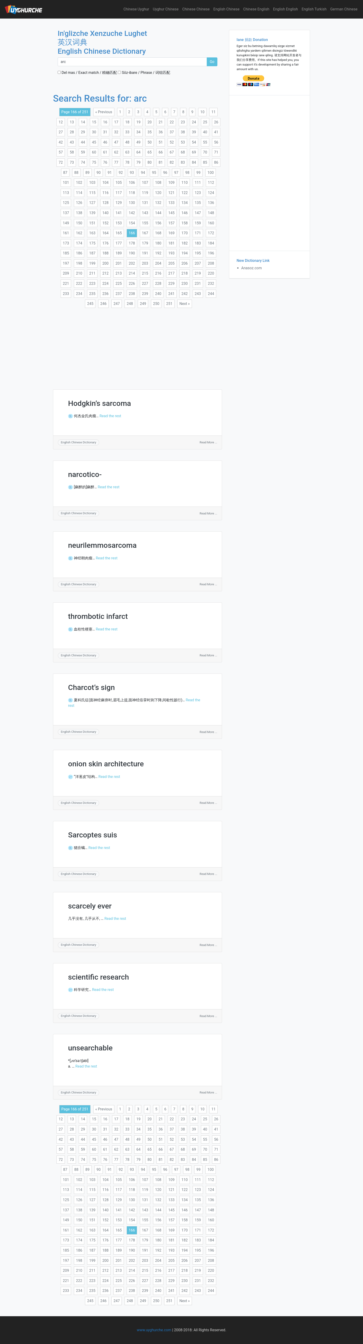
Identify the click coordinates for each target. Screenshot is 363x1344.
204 (158, 263)
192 (158, 253)
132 (158, 203)
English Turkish (314, 9)
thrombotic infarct (98, 616)
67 (172, 152)
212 (105, 273)
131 (145, 203)
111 (198, 182)
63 (127, 152)
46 (105, 142)
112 (211, 182)
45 (94, 142)
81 (161, 162)
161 (66, 233)
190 (132, 253)
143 (145, 213)
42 (61, 142)
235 (92, 293)
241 (171, 293)
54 (194, 142)
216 (158, 273)
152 (105, 223)
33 (127, 132)
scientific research (98, 977)
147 (198, 213)
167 (145, 233)
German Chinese (343, 9)
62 (116, 152)
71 (216, 152)
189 (119, 253)
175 (92, 243)
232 (211, 283)
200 (105, 263)
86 (216, 162)
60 (94, 152)
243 (198, 293)
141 (119, 213)
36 (161, 132)
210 (79, 273)
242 (185, 293)
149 (66, 223)
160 (211, 223)
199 (92, 263)
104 (105, 182)
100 (210, 172)
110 (185, 182)
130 (132, 203)
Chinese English (256, 9)
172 (211, 233)
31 (105, 132)
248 (130, 303)
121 (171, 193)
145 (171, 213)
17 (116, 122)
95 (154, 172)
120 (158, 193)
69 (194, 152)
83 (183, 162)
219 (198, 273)
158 (185, 223)
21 (161, 122)
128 (105, 203)
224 (105, 283)
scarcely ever (90, 906)
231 (198, 283)
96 (165, 172)
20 (149, 122)
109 (171, 182)
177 (119, 243)
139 (92, 213)
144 (158, 213)
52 (172, 142)
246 (103, 303)
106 (132, 182)
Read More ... (208, 442)
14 (83, 122)
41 (216, 132)
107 (145, 182)
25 (205, 122)
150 (79, 223)
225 (119, 283)
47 (116, 142)
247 (116, 303)
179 (145, 243)
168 (158, 233)
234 (79, 293)
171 (198, 233)
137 (66, 213)
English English (285, 9)
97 (176, 172)
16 (105, 122)
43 (72, 142)
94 (143, 172)
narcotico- (85, 474)
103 (92, 182)
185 (66, 253)
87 (65, 172)
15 (94, 122)
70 (205, 152)
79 (138, 162)
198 (79, 263)
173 (66, 243)
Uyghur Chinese (165, 9)
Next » (184, 303)
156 (158, 223)
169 (171, 233)
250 (156, 303)
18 (127, 122)
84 (194, 162)
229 (171, 283)
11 (213, 112)
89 (87, 172)
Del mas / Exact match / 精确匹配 (87, 72)
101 (66, 182)
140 (105, 213)
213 (119, 273)
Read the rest (110, 416)
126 (79, 203)
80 (149, 162)
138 (79, 213)
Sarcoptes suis (92, 834)
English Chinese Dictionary (78, 442)
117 (119, 193)
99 (198, 172)
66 (161, 152)
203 (145, 263)
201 (119, 263)
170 (185, 233)
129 (119, 203)
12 (61, 122)
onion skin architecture (106, 763)
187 (92, 253)
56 (216, 142)
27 (61, 132)
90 (99, 172)
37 (172, 132)
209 (66, 273)
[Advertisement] (137, 345)
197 (66, 263)
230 (185, 283)
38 (183, 132)
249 (143, 303)
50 (149, 142)
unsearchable (90, 1047)
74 (83, 162)
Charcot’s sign (91, 687)
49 (138, 142)
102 (79, 182)
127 (92, 203)
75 (94, 162)
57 (61, 152)
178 (132, 243)
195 (198, 253)
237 (119, 293)
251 (169, 303)
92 (121, 172)
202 (132, 263)
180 (158, 243)
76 (105, 162)
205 (171, 263)
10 (202, 112)
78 (127, 162)
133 (171, 203)
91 (110, 172)
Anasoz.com (251, 268)
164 (105, 233)
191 (145, 253)
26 (216, 122)
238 (132, 293)
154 (132, 223)
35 (149, 132)
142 (132, 213)
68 (183, 152)
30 (94, 132)
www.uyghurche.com (154, 1330)
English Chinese (226, 9)
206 (185, 263)
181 (171, 243)
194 (185, 253)
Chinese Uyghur (136, 9)
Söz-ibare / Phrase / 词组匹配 (144, 72)
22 (172, 122)
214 (132, 273)
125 (66, 203)
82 (172, 162)
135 (198, 203)
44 (83, 142)
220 (211, 273)
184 (211, 243)
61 (105, 152)
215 (145, 273)
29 (83, 132)
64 (138, 152)
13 (72, 122)
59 (83, 152)
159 (198, 223)
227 (145, 283)
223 (92, 283)
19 (138, 122)
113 (66, 193)
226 (132, 283)
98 (187, 172)
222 (79, 283)
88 (76, 172)
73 (72, 162)
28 (72, 132)
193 (171, 253)
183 (198, 243)
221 (66, 283)
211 (92, 273)
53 (183, 142)
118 (132, 193)
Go (212, 62)
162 (79, 233)
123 (198, 193)
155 (145, 223)
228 (158, 283)
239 (145, 293)
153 (119, 223)
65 (149, 152)
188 (105, 253)
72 (61, 162)
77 (116, 162)
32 (116, 132)
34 (138, 132)
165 (119, 233)
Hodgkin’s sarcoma (99, 403)
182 (185, 243)
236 (105, 293)
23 (183, 122)
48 (127, 142)
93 (132, 172)
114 (79, 193)
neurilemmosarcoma (102, 545)
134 (185, 203)
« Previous (103, 112)
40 (205, 132)
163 (92, 233)
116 (105, 193)
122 (185, 193)
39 (194, 132)
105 (119, 182)
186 (79, 253)
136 (211, 203)
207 (198, 263)
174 (79, 243)
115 (92, 193)
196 (211, 253)
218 (185, 273)
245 (90, 303)
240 (158, 293)
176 (105, 243)
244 (211, 293)
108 (158, 182)
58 (72, 152)
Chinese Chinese (196, 9)
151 (92, 223)
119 (145, 193)
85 (205, 162)
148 (211, 213)
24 (194, 122)
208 (211, 263)
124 (211, 193)
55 (205, 142)
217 (171, 273)
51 (161, 142)
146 (185, 213)
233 (66, 293)
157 (171, 223)
